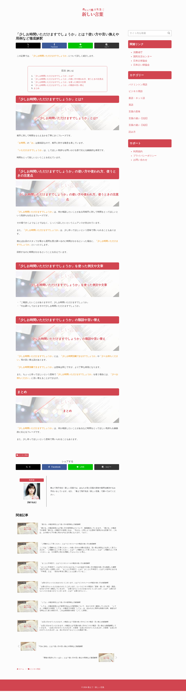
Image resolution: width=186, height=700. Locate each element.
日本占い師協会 (141, 65)
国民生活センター (142, 56)
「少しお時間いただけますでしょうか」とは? (52, 76)
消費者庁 (138, 52)
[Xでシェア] (28, 45)
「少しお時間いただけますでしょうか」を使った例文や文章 (59, 82)
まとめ (34, 89)
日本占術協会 (140, 60)
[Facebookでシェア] (54, 45)
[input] (150, 33)
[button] (106, 45)
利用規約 (138, 151)
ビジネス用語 (22, 456)
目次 (63, 70)
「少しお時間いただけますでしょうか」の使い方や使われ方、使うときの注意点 (68, 79)
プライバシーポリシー (145, 155)
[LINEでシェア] (80, 45)
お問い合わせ (140, 160)
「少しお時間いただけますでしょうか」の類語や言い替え (58, 86)
